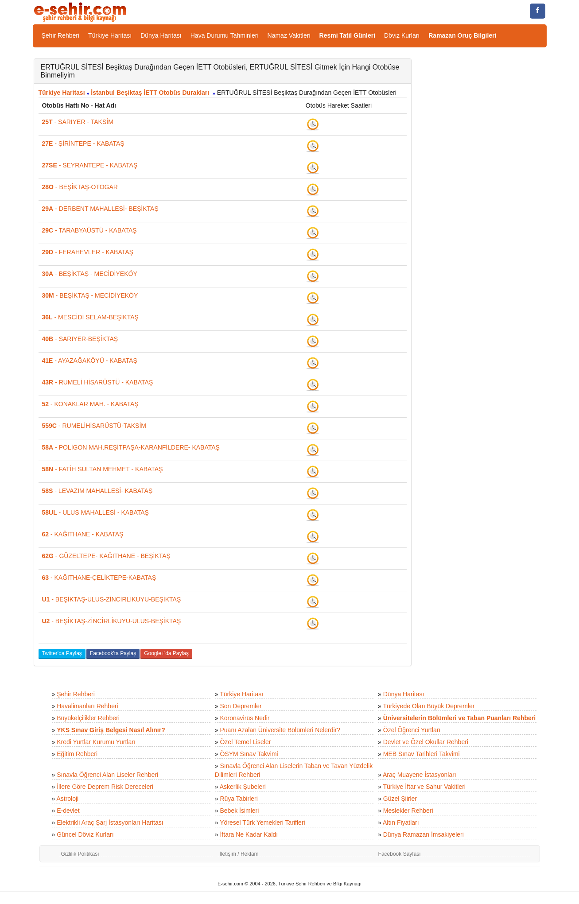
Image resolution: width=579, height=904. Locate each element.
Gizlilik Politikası (80, 854)
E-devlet (68, 810)
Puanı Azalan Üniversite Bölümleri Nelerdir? (280, 729)
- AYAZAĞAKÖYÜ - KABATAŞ (89, 360)
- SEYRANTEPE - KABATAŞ (90, 165)
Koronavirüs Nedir (244, 718)
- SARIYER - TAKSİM (77, 121)
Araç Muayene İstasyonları (419, 774)
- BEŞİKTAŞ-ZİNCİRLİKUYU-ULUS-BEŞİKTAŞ (111, 621)
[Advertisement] (486, 191)
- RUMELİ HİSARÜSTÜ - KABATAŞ (97, 382)
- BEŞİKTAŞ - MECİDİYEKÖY (89, 273)
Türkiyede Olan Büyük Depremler (429, 706)
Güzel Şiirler (400, 798)
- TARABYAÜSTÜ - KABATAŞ (89, 230)
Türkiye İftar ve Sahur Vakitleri (424, 786)
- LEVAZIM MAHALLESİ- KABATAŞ (97, 490)
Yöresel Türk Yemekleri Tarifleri (262, 822)
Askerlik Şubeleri (243, 786)
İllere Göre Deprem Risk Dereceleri (105, 786)
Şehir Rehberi (61, 35)
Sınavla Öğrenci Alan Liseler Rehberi (107, 774)
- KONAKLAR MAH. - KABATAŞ (90, 403)
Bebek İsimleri (239, 810)
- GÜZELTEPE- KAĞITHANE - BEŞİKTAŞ (106, 555)
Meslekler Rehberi (408, 810)
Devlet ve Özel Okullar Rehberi (425, 741)
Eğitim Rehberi (77, 753)
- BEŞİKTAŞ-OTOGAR (80, 186)
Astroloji (67, 798)
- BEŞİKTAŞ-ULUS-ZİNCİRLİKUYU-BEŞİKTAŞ (111, 599)
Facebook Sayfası (399, 854)
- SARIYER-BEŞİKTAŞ (80, 338)
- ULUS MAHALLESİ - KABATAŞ (95, 512)
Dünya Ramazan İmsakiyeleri (423, 834)
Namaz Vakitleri (289, 35)
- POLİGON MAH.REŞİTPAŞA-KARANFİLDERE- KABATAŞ (131, 447)
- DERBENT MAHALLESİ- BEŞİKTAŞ (100, 208)
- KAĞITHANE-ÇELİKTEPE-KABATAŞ (99, 577)
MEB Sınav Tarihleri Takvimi (421, 753)
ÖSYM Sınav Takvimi (249, 753)
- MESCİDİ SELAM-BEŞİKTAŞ (90, 317)
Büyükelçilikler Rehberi (88, 718)
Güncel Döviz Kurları (85, 834)
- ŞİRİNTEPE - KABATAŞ (83, 143)
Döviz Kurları (402, 35)
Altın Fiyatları (401, 822)
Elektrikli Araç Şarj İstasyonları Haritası (110, 822)
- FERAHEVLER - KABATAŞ (87, 252)
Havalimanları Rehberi (87, 706)
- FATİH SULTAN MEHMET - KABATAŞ (102, 469)
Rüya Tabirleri (238, 798)
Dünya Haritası (161, 35)
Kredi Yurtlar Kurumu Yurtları (96, 741)
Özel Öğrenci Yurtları (412, 729)
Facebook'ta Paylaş (113, 653)
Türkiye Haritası (110, 35)
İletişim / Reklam (239, 854)
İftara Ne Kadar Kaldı (249, 834)
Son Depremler (240, 706)
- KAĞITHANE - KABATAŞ (83, 534)
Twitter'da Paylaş (62, 653)
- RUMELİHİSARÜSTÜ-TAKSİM (94, 425)
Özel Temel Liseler (245, 741)
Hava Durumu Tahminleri (224, 35)
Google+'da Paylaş (166, 653)
